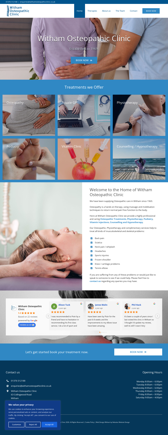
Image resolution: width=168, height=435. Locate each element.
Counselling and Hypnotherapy (128, 222)
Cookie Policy (89, 425)
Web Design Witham (103, 425)
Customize (16, 424)
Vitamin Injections (101, 222)
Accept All (49, 424)
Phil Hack (136, 304)
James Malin (101, 304)
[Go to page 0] (99, 332)
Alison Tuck (64, 304)
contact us (97, 281)
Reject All (33, 424)
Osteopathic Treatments (116, 219)
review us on (27, 324)
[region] (33, 415)
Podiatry (150, 219)
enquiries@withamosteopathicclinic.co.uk (37, 2)
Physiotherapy (137, 219)
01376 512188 (11, 2)
